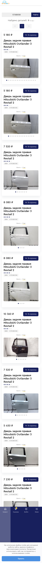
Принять (21, 559)
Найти (35, 15)
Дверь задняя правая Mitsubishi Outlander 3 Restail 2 (18, 43)
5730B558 (13, 52)
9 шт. (24, 55)
